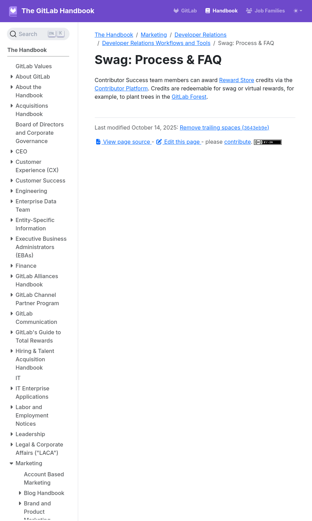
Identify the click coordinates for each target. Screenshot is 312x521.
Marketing (154, 34)
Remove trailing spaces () (224, 127)
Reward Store (236, 80)
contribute (237, 141)
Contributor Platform (121, 88)
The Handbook (114, 34)
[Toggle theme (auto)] (298, 10)
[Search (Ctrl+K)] (38, 34)
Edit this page (178, 141)
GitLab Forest (189, 96)
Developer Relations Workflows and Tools (156, 42)
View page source (123, 141)
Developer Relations (200, 34)
